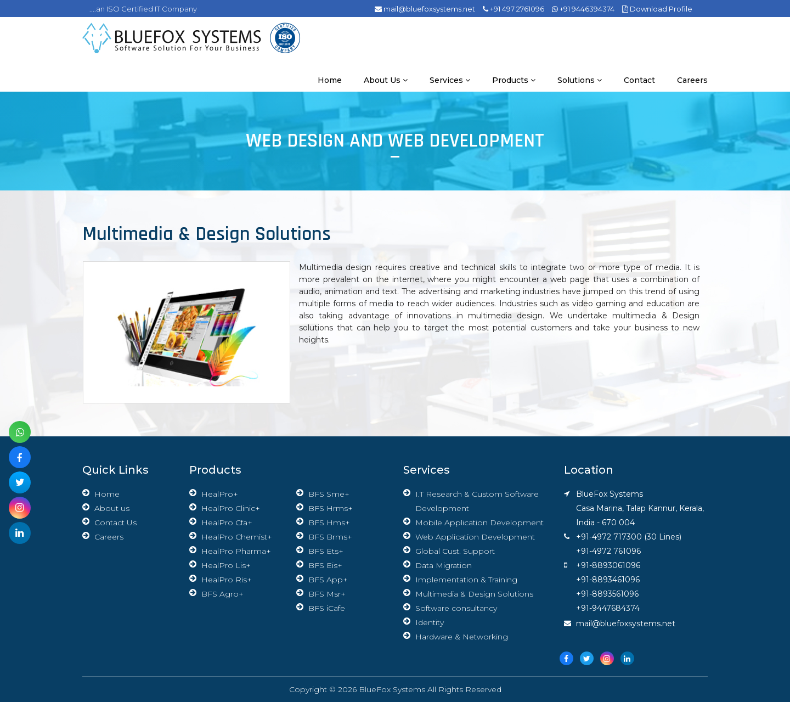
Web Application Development (475, 537)
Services (450, 80)
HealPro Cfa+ (226, 522)
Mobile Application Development (479, 522)
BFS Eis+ (325, 565)
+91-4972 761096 (608, 551)
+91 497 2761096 (513, 8)
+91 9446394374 (583, 8)
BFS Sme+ (328, 494)
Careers (692, 80)
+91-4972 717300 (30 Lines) (628, 537)
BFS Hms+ (329, 522)
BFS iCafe (326, 608)
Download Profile (657, 8)
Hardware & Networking (461, 637)
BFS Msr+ (327, 594)
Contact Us (115, 522)
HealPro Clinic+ (230, 508)
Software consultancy (456, 608)
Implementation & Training (466, 580)
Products (513, 80)
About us (386, 80)
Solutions (579, 80)
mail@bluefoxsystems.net (425, 8)
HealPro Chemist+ (236, 537)
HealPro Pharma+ (236, 551)
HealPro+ (219, 494)
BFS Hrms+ (330, 508)
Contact (639, 80)
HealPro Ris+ (226, 580)
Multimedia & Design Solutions (474, 594)
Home (330, 80)
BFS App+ (328, 580)
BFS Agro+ (222, 594)
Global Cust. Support (455, 551)
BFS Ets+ (325, 551)
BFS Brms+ (330, 537)
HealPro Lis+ (226, 565)
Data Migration (443, 565)
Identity (429, 622)
